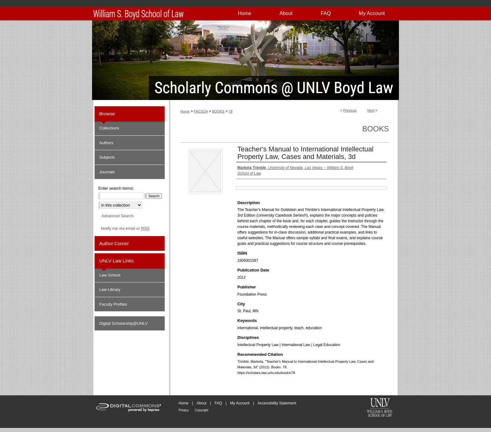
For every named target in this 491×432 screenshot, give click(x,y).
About (201, 403)
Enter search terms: (116, 188)
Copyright (201, 410)
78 (230, 111)
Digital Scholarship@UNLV (123, 323)
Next (371, 110)
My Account (240, 403)
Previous (350, 110)
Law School (109, 275)
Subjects (107, 157)
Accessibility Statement (277, 403)
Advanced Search (117, 215)
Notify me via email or (125, 228)
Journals (107, 172)
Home (184, 111)
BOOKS (218, 111)
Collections (109, 128)
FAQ (218, 403)
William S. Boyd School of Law (379, 408)
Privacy (183, 410)
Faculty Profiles (113, 304)
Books (375, 128)
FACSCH (201, 111)
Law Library (109, 289)
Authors (106, 142)
